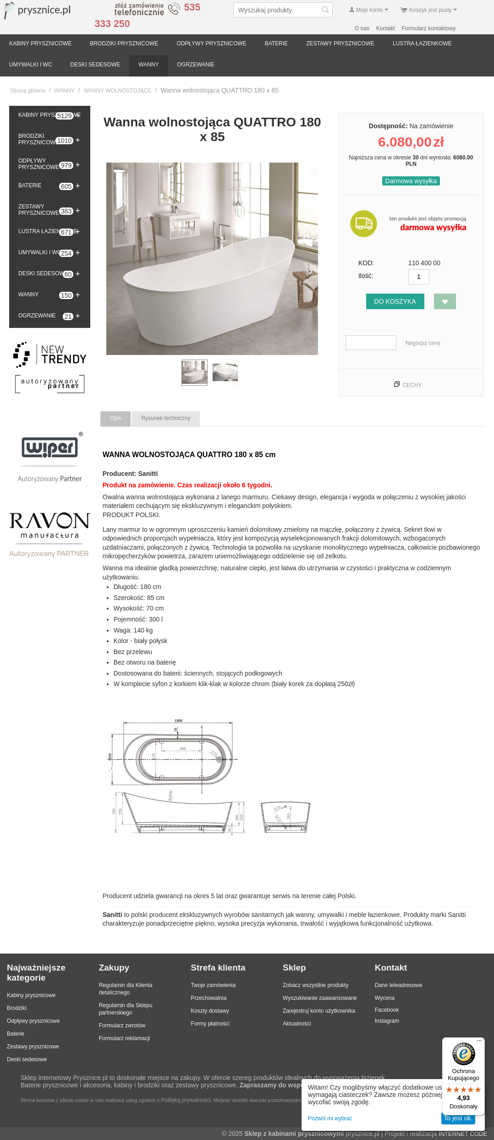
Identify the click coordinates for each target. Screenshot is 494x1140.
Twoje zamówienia (213, 985)
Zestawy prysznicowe (33, 1046)
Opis (115, 418)
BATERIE (276, 43)
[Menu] (479, 1042)
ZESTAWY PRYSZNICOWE (340, 43)
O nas (362, 28)
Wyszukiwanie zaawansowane (320, 998)
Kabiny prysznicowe (31, 995)
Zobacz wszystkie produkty (315, 985)
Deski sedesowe (27, 1059)
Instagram (387, 1021)
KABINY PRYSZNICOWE (40, 43)
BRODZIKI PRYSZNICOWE (124, 43)
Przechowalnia (208, 998)
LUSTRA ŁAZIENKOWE (422, 43)
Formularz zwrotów (122, 1025)
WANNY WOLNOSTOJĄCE (118, 90)
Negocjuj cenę (423, 343)
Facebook (387, 1010)
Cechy (412, 385)
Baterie (15, 1034)
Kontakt (385, 28)
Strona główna (27, 90)
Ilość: (365, 275)
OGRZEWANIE (196, 64)
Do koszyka (395, 301)
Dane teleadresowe (398, 985)
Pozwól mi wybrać (330, 1118)
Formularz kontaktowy (429, 28)
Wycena (385, 998)
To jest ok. (458, 1118)
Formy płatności (210, 1023)
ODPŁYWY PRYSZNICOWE (211, 43)
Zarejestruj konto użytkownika (319, 1011)
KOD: (366, 263)
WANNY (148, 64)
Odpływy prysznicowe (33, 1021)
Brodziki (17, 1008)
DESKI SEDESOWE (96, 64)
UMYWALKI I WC (30, 64)
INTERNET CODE (463, 1133)
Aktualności (297, 1023)
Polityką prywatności (186, 1100)
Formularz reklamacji (124, 1038)
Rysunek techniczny (165, 418)
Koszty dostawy (210, 1011)
